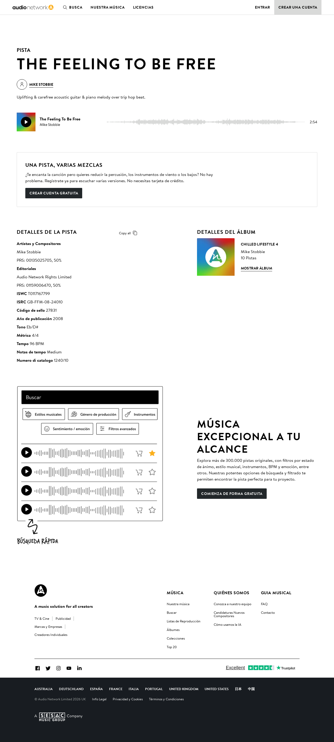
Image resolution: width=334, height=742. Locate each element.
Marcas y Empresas (48, 626)
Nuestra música (107, 7)
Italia (134, 688)
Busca (71, 7)
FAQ (264, 604)
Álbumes (173, 629)
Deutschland (71, 688)
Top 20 (172, 647)
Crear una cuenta (297, 7)
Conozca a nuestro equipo (232, 604)
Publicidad (63, 618)
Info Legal (99, 699)
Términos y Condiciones (166, 699)
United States (217, 688)
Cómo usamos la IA (227, 624)
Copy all (129, 233)
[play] (26, 122)
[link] (33, 7)
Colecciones (176, 638)
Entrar (262, 7)
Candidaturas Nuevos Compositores (229, 614)
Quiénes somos (231, 593)
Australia (43, 688)
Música (175, 593)
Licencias (143, 7)
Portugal (154, 688)
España (96, 688)
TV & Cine (41, 618)
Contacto (268, 612)
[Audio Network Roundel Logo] (40, 590)
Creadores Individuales (50, 634)
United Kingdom (183, 688)
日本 (238, 688)
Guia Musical (276, 593)
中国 (251, 688)
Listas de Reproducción (183, 621)
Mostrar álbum (256, 268)
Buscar (172, 612)
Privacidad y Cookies (128, 699)
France (115, 688)
